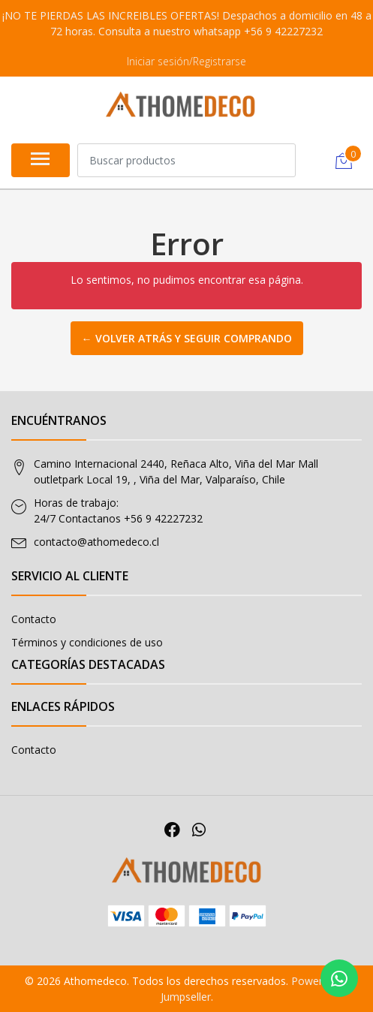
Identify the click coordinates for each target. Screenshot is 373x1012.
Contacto (33, 619)
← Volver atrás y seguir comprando (187, 338)
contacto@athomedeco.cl (96, 542)
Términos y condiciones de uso (87, 642)
